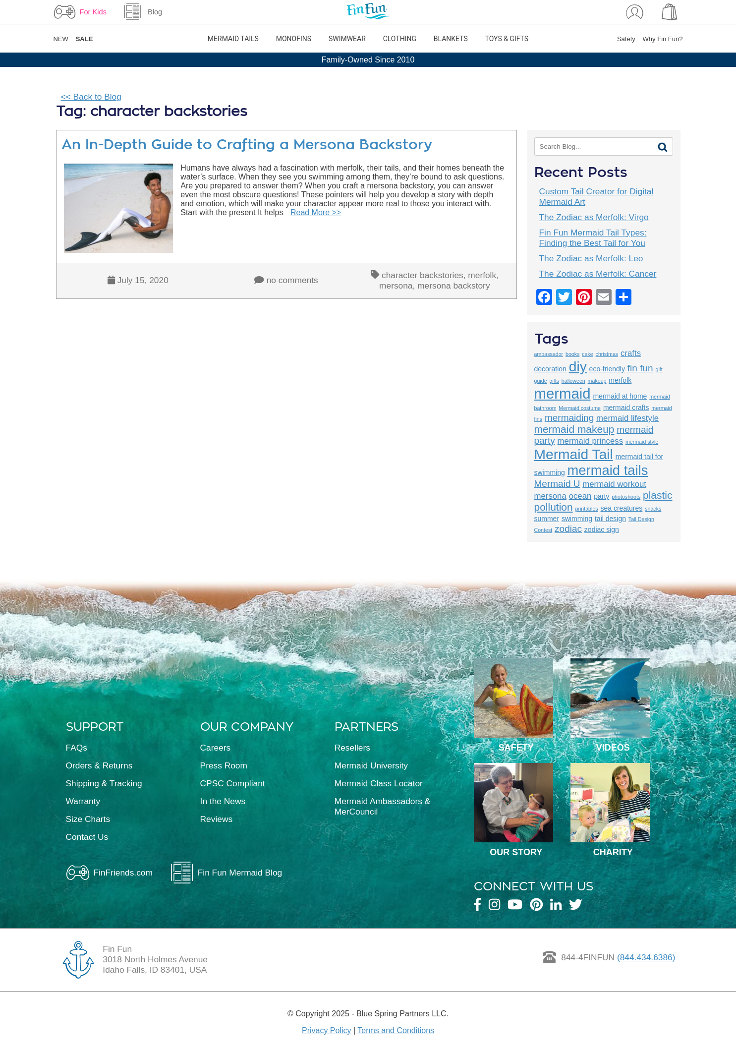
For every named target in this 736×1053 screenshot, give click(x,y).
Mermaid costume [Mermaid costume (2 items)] (580, 408)
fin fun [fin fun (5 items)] (640, 368)
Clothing (399, 39)
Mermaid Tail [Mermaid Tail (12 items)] (573, 454)
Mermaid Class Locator (379, 783)
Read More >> (315, 212)
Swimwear (347, 39)
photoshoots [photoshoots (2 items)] (626, 497)
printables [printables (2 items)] (586, 509)
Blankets (451, 39)
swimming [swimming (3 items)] (577, 519)
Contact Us (87, 837)
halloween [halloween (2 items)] (573, 381)
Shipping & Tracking (104, 783)
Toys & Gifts (507, 39)
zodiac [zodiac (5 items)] (568, 529)
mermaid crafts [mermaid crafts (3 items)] (626, 407)
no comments (292, 280)
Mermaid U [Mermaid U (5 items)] (557, 483)
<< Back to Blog (91, 97)
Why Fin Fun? (663, 39)
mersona (395, 286)
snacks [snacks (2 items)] (653, 509)
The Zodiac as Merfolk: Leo (591, 258)
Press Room (223, 765)
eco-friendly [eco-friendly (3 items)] (607, 369)
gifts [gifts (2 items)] (554, 381)
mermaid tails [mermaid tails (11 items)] (607, 470)
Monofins (293, 39)
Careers (215, 748)
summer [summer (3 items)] (547, 519)
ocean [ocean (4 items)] (580, 496)
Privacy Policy (326, 1030)
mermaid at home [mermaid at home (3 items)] (620, 396)
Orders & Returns (99, 765)
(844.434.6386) (646, 957)
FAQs (76, 748)
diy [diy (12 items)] (578, 366)
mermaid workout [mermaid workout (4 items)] (614, 484)
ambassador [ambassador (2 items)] (549, 354)
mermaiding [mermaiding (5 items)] (569, 417)
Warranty (83, 801)
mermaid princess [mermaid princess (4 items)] (590, 441)
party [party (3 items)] (601, 496)
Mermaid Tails (233, 39)
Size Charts (88, 819)
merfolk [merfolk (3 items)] (620, 380)
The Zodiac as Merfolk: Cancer (598, 274)
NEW (61, 39)
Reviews (216, 819)
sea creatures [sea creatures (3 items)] (622, 508)
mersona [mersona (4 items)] (550, 496)
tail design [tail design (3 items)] (610, 519)
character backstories (422, 275)
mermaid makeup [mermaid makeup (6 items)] (574, 429)
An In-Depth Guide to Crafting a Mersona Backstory (246, 144)
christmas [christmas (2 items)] (607, 354)
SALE (84, 39)
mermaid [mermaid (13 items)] (562, 393)
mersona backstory (453, 286)
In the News (223, 801)
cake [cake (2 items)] (587, 354)
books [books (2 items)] (572, 354)
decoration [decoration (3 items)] (550, 369)
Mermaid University (371, 765)
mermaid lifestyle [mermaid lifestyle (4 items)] (627, 418)
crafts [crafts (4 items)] (631, 353)
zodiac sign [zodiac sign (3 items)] (601, 529)
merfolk (482, 275)
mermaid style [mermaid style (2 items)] (641, 442)
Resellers (352, 748)
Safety (626, 39)
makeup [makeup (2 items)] (597, 381)
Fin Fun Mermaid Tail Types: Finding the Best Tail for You (593, 238)
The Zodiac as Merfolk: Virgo (594, 217)
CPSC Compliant (232, 783)
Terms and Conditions (395, 1030)
